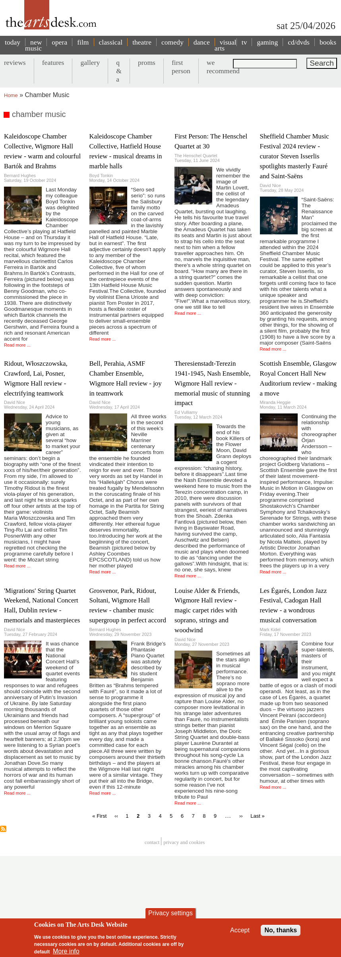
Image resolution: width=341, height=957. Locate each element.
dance (202, 42)
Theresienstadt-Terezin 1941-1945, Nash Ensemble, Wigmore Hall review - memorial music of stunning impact (212, 383)
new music (33, 45)
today (12, 42)
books (328, 42)
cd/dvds (299, 42)
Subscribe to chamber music (3, 829)
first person (181, 66)
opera (59, 42)
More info (66, 951)
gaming (267, 42)
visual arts (225, 45)
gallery (90, 62)
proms (146, 62)
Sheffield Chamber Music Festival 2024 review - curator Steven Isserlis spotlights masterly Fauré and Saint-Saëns (294, 156)
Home (11, 95)
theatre (141, 42)
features (53, 62)
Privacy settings (170, 913)
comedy (172, 42)
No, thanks (280, 930)
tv (244, 42)
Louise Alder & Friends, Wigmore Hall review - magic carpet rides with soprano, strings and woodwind (207, 610)
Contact (152, 842)
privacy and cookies (184, 842)
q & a (119, 70)
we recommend (223, 66)
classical (111, 42)
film (83, 42)
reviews (15, 62)
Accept (240, 930)
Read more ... (17, 345)
